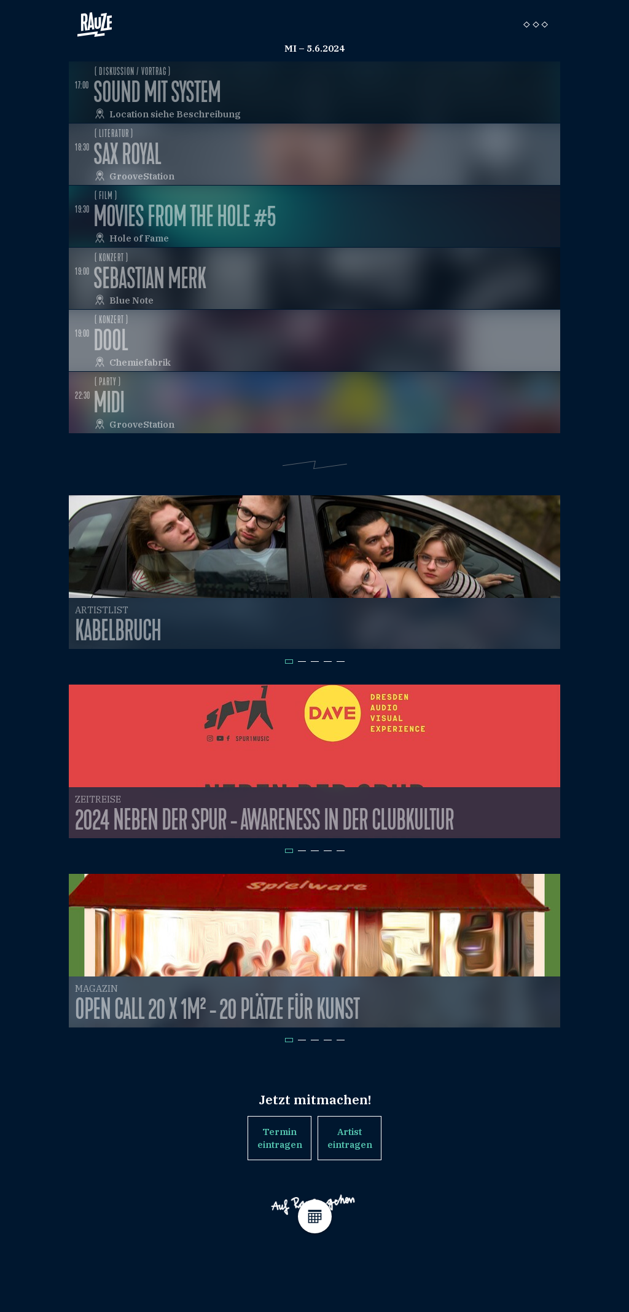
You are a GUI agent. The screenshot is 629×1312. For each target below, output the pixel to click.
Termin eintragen (279, 1138)
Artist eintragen (349, 1138)
